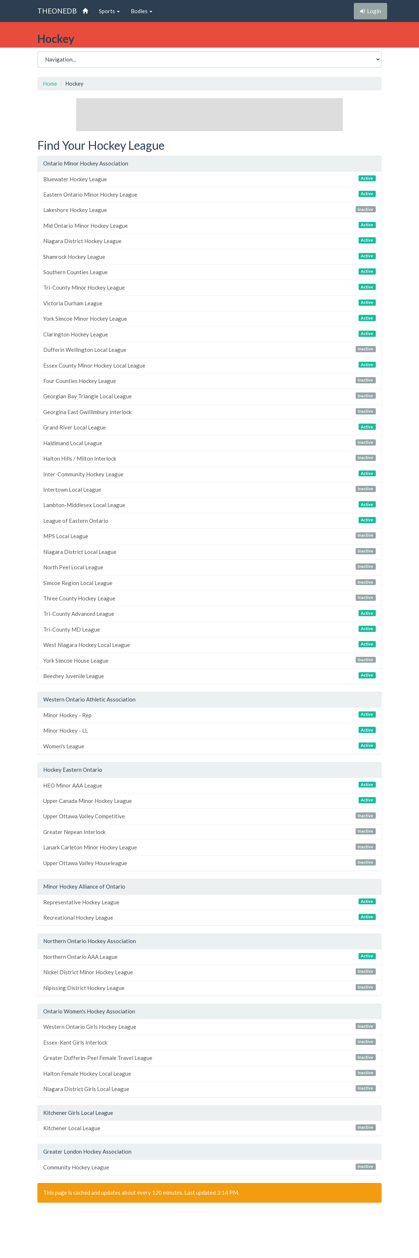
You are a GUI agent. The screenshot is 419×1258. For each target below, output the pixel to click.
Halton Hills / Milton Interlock (209, 458)
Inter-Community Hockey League (209, 473)
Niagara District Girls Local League (209, 1088)
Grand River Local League (209, 427)
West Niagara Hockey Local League (209, 644)
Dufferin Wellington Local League (209, 349)
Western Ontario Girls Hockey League (209, 1026)
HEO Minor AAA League (209, 785)
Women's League (209, 745)
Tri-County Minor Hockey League (209, 287)
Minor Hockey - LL (209, 730)
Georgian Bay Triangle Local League (209, 395)
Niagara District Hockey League (209, 240)
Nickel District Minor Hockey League (209, 971)
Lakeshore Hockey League (209, 209)
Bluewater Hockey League (209, 178)
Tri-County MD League (209, 629)
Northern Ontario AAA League (209, 956)
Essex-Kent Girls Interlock (209, 1042)
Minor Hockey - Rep (209, 714)
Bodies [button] (141, 11)
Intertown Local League (209, 489)
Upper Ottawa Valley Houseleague (209, 862)
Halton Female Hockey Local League (209, 1073)
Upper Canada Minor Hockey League (209, 800)
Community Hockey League (209, 1167)
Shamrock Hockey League (209, 256)
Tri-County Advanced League (209, 613)
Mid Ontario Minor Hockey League (209, 225)
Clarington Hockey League (209, 334)
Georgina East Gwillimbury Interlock (209, 411)
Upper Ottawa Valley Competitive (209, 815)
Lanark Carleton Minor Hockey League (209, 847)
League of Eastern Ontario (209, 520)
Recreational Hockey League (209, 917)
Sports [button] (109, 11)
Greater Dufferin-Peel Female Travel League (209, 1057)
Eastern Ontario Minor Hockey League (209, 194)
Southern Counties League (209, 271)
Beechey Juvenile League (209, 675)
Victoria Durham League (209, 302)
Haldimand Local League (209, 442)
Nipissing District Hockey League (209, 987)
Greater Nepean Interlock (209, 831)
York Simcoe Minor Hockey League (209, 318)
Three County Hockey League (209, 598)
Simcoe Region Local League (209, 582)
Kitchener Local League (209, 1127)
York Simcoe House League (209, 660)
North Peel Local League (209, 566)
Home (50, 83)
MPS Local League (209, 535)
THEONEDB (57, 11)
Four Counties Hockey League (209, 380)
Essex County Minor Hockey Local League (209, 365)
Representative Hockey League (209, 901)
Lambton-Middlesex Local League (209, 504)
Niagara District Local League (209, 551)
